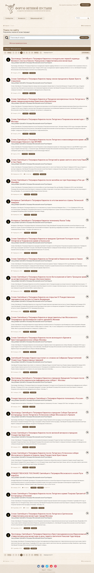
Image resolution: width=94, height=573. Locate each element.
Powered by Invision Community (47, 572)
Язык (44, 570)
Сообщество (9, 18)
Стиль (49, 570)
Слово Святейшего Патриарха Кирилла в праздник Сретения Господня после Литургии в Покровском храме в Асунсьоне (45, 240)
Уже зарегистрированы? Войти (68, 5)
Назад (9, 52)
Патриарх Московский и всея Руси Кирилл (39, 62)
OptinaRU (22, 62)
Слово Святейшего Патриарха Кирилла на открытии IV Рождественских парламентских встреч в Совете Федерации (43, 298)
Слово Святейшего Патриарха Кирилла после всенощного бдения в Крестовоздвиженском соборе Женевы (41, 339)
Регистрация (85, 5)
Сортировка (85, 52)
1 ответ (26, 508)
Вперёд (36, 52)
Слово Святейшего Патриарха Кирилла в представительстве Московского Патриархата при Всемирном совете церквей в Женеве (44, 318)
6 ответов (27, 174)
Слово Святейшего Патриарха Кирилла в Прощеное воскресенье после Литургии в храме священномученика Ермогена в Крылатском (48, 100)
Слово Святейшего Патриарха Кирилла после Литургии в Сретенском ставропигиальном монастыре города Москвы (42, 515)
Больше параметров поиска (18, 43)
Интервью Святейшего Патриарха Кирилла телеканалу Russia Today (40, 220)
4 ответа (25, 487)
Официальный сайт (36, 18)
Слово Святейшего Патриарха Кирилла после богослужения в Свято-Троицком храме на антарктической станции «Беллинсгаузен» (49, 278)
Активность (21, 18)
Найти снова (84, 37)
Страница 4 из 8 (48, 52)
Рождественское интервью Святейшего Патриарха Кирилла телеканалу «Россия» (47, 398)
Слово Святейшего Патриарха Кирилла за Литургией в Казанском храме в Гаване (47, 259)
